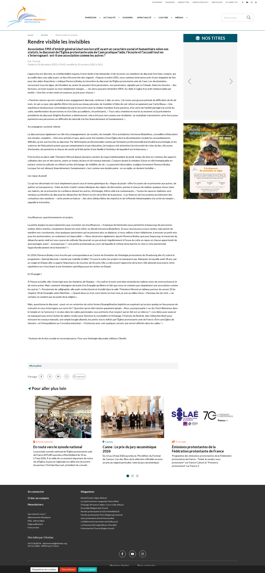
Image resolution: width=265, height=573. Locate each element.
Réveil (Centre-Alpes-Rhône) (94, 498)
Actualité (109, 17)
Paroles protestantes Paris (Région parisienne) (102, 515)
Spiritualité (144, 17)
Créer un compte (38, 498)
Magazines (170, 2)
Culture (163, 17)
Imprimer (81, 376)
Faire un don (217, 2)
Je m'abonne (157, 2)
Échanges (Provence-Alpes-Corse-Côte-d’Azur (102, 504)
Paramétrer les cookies (44, 569)
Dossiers (128, 17)
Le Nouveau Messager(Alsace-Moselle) (99, 525)
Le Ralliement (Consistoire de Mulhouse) (99, 521)
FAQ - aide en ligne (36, 520)
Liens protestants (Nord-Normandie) (97, 518)
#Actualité (35, 365)
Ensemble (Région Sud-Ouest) (94, 508)
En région (90, 17)
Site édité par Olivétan (40, 537)
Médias (179, 17)
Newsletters (183, 2)
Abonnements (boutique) (39, 517)
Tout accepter (87, 569)
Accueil (30, 35)
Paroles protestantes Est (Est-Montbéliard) (100, 511)
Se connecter (231, 2)
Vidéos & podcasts (200, 2)
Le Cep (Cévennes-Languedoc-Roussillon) (100, 501)
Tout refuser (68, 569)
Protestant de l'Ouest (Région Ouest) (97, 528)
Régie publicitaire (35, 524)
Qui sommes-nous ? (37, 514)
